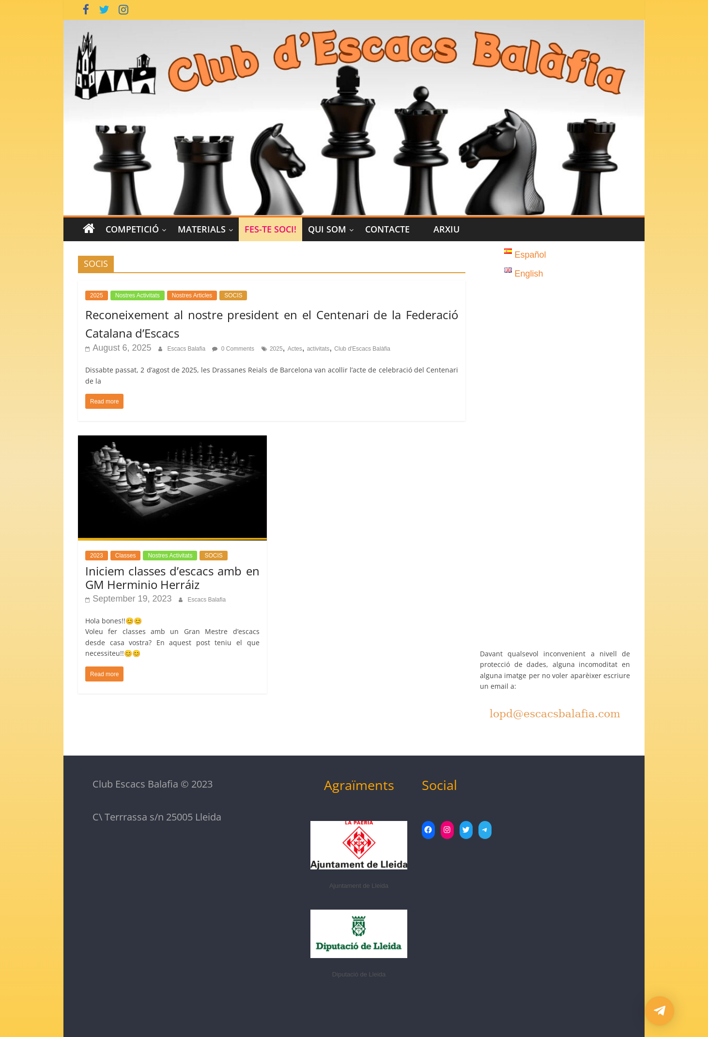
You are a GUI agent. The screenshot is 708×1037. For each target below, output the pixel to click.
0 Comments (233, 348)
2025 (96, 295)
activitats (318, 348)
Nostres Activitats (137, 295)
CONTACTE (387, 229)
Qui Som (327, 229)
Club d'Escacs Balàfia (362, 348)
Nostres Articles (192, 295)
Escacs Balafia (187, 348)
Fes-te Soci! (270, 229)
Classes (125, 555)
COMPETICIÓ (132, 229)
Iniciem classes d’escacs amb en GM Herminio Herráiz (172, 578)
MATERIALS (202, 229)
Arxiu (446, 229)
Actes (295, 348)
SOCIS (233, 295)
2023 (96, 555)
